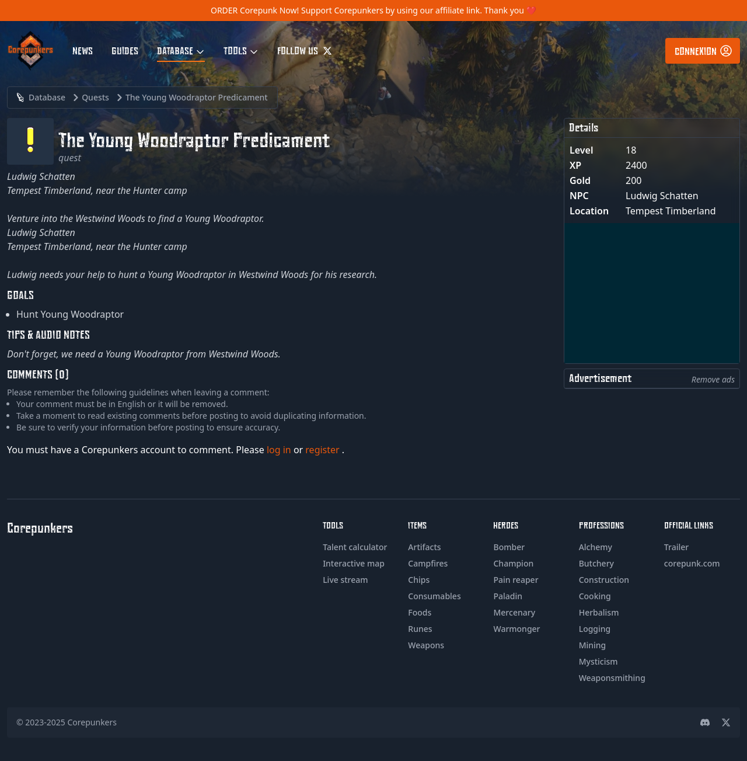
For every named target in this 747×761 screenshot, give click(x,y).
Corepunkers (92, 722)
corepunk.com (692, 563)
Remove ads (713, 379)
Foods (419, 612)
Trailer (676, 546)
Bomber (509, 546)
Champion (513, 563)
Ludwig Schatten (662, 195)
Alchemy (595, 546)
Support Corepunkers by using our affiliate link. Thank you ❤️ (418, 10)
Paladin (507, 596)
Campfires (428, 563)
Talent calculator (355, 546)
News (82, 50)
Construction (604, 579)
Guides (124, 50)
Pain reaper (515, 579)
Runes (420, 628)
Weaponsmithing (612, 677)
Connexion (704, 51)
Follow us (304, 50)
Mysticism (598, 661)
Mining (592, 645)
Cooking (595, 596)
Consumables (434, 596)
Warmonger (516, 628)
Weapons (426, 645)
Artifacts (424, 546)
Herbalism (599, 612)
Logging (595, 628)
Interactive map (354, 563)
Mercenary (514, 612)
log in (280, 449)
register (323, 449)
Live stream (345, 579)
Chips (419, 579)
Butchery (596, 563)
